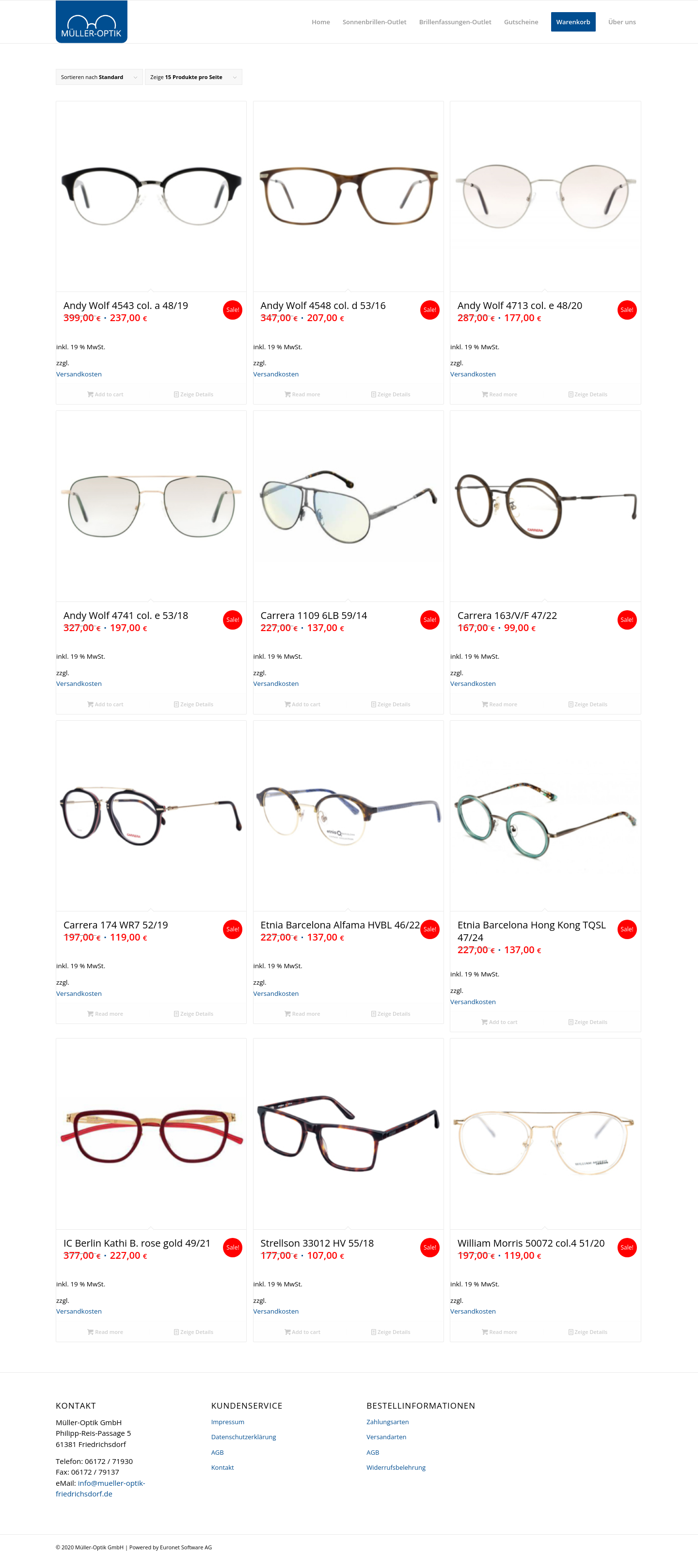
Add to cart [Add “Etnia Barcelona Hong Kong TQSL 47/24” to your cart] (499, 1021)
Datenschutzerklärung (243, 1436)
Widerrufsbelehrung (396, 1467)
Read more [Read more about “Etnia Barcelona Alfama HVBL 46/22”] (302, 1013)
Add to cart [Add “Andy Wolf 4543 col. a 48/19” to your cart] (105, 394)
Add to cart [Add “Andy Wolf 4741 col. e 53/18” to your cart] (105, 704)
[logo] (91, 21)
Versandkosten (79, 374)
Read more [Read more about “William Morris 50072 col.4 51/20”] (500, 1331)
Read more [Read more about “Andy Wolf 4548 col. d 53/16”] (302, 394)
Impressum (228, 1421)
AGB (217, 1452)
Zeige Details (193, 394)
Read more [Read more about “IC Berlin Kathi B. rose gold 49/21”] (105, 1331)
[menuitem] (320, 21)
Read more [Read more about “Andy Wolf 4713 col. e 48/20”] (500, 394)
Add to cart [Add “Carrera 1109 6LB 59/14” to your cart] (303, 704)
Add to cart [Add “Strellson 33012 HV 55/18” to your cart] (303, 1331)
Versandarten (386, 1436)
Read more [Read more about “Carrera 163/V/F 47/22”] (500, 704)
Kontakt (222, 1467)
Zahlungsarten (387, 1421)
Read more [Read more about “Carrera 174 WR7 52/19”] (105, 1013)
